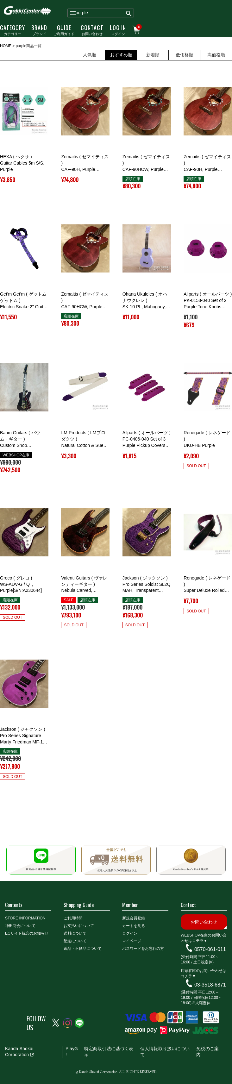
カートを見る (133, 926)
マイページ (131, 941)
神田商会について (20, 926)
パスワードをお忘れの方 (143, 948)
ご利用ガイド (63, 30)
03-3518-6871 (210, 984)
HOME (5, 46)
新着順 (153, 54)
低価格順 (184, 54)
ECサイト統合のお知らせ (26, 933)
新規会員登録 (133, 918)
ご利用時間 (73, 918)
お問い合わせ (92, 30)
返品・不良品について (83, 948)
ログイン (118, 30)
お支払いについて (79, 926)
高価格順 (216, 54)
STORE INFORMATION (25, 918)
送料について (75, 933)
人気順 (89, 54)
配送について (75, 941)
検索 (129, 13)
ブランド (39, 30)
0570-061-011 (210, 949)
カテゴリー (12, 30)
